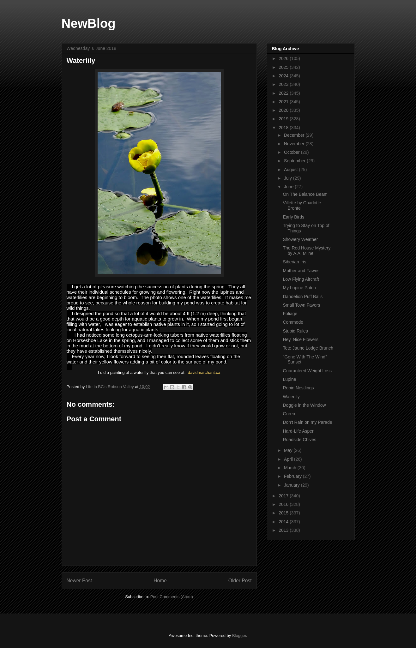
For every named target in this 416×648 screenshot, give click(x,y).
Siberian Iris (294, 261)
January (292, 485)
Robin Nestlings (298, 387)
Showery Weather (300, 239)
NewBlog (89, 23)
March (291, 467)
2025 (284, 67)
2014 (284, 521)
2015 (284, 512)
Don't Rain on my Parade (307, 422)
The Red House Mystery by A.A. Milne (306, 250)
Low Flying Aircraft (301, 279)
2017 (284, 495)
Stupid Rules (295, 330)
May (288, 450)
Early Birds (293, 216)
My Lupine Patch (299, 287)
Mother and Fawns (301, 270)
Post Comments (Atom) (171, 596)
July (288, 178)
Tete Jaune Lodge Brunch (308, 348)
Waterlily (291, 396)
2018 (284, 127)
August (291, 169)
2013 (284, 530)
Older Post (240, 580)
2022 (284, 93)
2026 (284, 58)
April (289, 459)
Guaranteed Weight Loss (307, 370)
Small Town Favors (301, 305)
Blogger (239, 635)
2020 (284, 110)
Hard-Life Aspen (298, 431)
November (294, 143)
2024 (284, 75)
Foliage (290, 313)
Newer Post (79, 580)
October (292, 152)
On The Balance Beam (305, 194)
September (295, 160)
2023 (284, 84)
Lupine (289, 379)
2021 (284, 101)
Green (289, 413)
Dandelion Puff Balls (303, 296)
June (289, 186)
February (293, 476)
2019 (284, 118)
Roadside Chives (299, 439)
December (294, 135)
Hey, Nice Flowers (300, 339)
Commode (293, 322)
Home (160, 580)
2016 (284, 504)
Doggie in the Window (304, 405)
